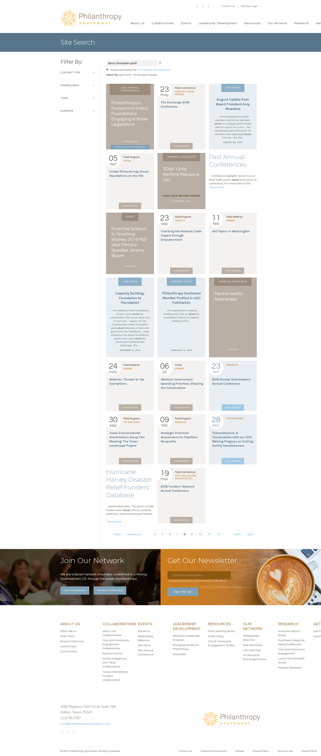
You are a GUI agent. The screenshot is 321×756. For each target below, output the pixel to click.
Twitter (203, 6)
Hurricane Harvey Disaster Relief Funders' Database (129, 483)
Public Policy (216, 636)
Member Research (290, 667)
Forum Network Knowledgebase (153, 69)
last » (251, 534)
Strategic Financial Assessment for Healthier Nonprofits (179, 437)
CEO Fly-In (144, 645)
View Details (181, 146)
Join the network (75, 590)
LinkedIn (208, 6)
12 (218, 534)
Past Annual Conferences (227, 160)
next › (238, 534)
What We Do (68, 631)
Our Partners (68, 651)
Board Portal (309, 751)
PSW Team (67, 636)
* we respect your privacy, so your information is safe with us (197, 580)
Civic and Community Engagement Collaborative (116, 644)
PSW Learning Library (221, 631)
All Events (144, 631)
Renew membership (110, 590)
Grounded (179, 654)
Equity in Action (112, 653)
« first (117, 534)
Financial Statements (214, 751)
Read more (217, 187)
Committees (68, 646)
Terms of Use (285, 751)
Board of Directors (72, 641)
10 (200, 534)
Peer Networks (252, 645)
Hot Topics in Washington (231, 231)
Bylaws (239, 751)
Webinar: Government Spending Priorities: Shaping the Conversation (182, 383)
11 (209, 534)
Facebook (197, 6)
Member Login (249, 6)
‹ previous (134, 534)
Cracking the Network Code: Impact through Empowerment (181, 235)
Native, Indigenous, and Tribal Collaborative (115, 662)
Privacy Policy (260, 751)
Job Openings (252, 650)
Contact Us (228, 6)
